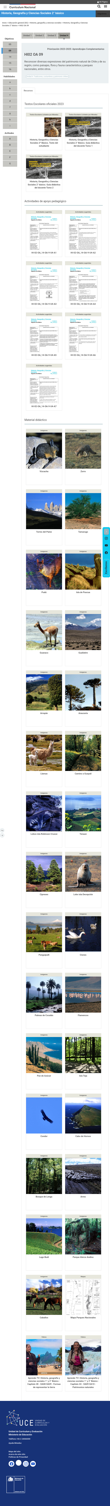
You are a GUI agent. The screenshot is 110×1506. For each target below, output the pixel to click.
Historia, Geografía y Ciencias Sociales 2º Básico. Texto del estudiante (44, 142)
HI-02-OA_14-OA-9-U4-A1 (44, 252)
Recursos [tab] (28, 90)
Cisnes (83, 955)
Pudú (44, 592)
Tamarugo (83, 532)
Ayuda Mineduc (15, 1443)
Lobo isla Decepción (83, 894)
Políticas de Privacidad (18, 1457)
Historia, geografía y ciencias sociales (45, 23)
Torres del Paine (44, 532)
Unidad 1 (27, 35)
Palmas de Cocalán (44, 1015)
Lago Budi (44, 1257)
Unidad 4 (64, 35)
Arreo (83, 1196)
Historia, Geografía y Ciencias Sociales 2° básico (32, 13)
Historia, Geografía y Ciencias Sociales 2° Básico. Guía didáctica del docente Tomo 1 (83, 142)
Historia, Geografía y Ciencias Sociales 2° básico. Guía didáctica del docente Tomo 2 (44, 184)
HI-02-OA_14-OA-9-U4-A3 (44, 304)
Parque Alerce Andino (83, 1257)
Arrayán (44, 713)
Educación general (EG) (18, 23)
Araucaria (83, 713)
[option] (106, 538)
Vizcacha (44, 471)
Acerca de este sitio (17, 1454)
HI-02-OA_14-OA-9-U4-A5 (44, 355)
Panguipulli (44, 955)
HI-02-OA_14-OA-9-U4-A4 (83, 304)
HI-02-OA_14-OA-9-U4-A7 (44, 406)
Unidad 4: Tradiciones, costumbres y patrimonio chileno (47, 77)
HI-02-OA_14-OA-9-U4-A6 (83, 355)
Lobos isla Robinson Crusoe (44, 834)
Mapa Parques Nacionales (83, 1317)
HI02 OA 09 (24, 25)
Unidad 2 (39, 35)
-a (2, 835)
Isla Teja (83, 1076)
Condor (44, 1136)
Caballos (44, 1317)
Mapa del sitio (14, 1451)
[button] (98, 4)
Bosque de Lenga (44, 1196)
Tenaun (83, 834)
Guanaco (44, 652)
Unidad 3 (52, 35)
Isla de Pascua (83, 592)
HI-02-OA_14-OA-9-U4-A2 (83, 252)
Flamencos (83, 1015)
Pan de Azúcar (44, 1076)
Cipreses (44, 894)
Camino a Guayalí (83, 773)
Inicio (4, 23)
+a (2, 830)
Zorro (83, 471)
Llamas (44, 773)
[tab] (98, 4)
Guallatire (83, 652)
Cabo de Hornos (83, 1136)
